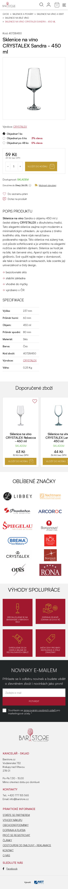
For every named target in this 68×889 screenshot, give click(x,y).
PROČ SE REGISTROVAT (16, 835)
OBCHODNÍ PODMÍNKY (16, 825)
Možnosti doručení (45, 185)
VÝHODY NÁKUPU (12, 820)
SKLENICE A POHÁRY (22, 14)
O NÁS (6, 855)
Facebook (10, 868)
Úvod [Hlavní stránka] (6, 14)
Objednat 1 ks (14, 133)
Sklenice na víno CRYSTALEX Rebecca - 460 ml (21, 437)
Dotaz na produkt (15, 199)
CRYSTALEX (20, 126)
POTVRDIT (34, 701)
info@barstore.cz (19, 799)
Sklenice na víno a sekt (50, 14)
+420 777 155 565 (18, 795)
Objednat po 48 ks (18, 143)
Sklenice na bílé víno (17, 18)
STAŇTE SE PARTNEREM (16, 815)
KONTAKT (8, 850)
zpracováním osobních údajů (40, 710)
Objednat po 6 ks (17, 138)
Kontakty (10, 789)
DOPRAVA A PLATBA (14, 830)
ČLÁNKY (7, 840)
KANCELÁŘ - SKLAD (16, 753)
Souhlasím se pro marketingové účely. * (34, 712)
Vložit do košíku (41, 166)
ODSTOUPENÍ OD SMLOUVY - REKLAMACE (27, 845)
